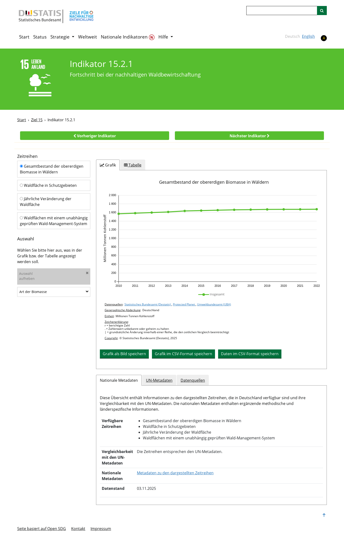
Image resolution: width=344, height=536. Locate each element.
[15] (40, 79)
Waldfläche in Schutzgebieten (48, 185)
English (308, 36)
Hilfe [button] (163, 37)
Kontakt (78, 528)
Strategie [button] (60, 37)
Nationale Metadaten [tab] (119, 380)
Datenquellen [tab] (193, 380)
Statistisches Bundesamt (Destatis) (148, 304)
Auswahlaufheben (54, 276)
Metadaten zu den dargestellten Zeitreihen (175, 472)
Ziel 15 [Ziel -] (37, 119)
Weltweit (87, 37)
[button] (94, 135)
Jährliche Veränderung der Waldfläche (45, 201)
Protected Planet (184, 304)
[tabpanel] (211, 269)
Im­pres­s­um (101, 528)
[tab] (108, 165)
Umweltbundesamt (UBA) (214, 304)
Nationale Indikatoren (128, 37)
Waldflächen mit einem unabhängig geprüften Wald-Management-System (54, 220)
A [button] (324, 38)
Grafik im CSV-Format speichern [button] (183, 353)
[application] (211, 240)
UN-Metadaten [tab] (159, 380)
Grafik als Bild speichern (124, 353)
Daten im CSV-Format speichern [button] (250, 353)
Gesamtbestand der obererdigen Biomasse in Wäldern (51, 169)
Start (24, 37)
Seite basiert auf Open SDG (41, 528)
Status (40, 37)
